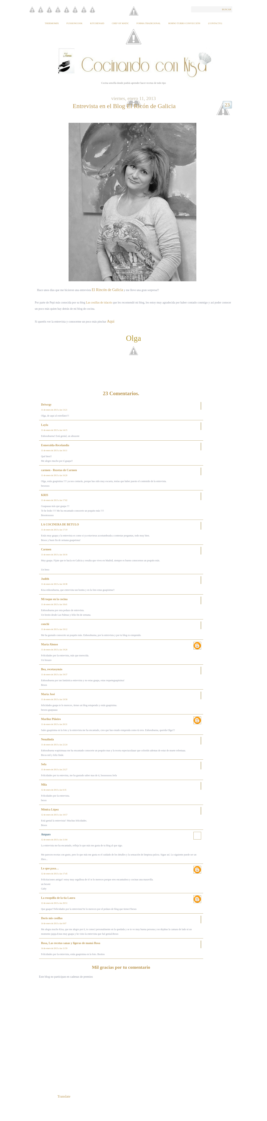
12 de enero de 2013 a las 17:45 (54, 873)
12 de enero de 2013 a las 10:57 (54, 815)
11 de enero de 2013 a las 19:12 (54, 629)
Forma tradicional (149, 23)
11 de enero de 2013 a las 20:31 (54, 724)
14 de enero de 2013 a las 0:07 (53, 923)
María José (48, 694)
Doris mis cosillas (52, 918)
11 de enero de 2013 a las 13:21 (54, 410)
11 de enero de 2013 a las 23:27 (54, 769)
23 (227, 104)
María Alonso (49, 644)
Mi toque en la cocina (54, 599)
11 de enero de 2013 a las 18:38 (54, 584)
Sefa (44, 764)
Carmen (46, 549)
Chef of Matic (120, 23)
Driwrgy (46, 404)
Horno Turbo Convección (184, 23)
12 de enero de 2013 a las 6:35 (53, 790)
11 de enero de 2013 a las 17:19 (54, 530)
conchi (45, 624)
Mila (44, 784)
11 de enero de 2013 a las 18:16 (54, 554)
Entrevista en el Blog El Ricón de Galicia (124, 105)
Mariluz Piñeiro (51, 719)
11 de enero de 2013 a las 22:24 (54, 744)
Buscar (226, 9)
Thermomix (52, 23)
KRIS (44, 495)
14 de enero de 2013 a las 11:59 (54, 948)
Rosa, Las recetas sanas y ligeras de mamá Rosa (70, 943)
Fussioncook (74, 23)
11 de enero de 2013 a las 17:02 (54, 500)
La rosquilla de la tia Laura (58, 897)
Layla (44, 424)
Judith (45, 578)
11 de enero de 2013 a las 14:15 (54, 430)
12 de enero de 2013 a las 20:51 (54, 903)
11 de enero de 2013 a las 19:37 (54, 674)
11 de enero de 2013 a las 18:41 (54, 604)
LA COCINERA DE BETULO (60, 524)
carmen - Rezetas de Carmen (59, 470)
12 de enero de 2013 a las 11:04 (54, 839)
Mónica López (50, 809)
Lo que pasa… (50, 868)
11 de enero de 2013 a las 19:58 (54, 699)
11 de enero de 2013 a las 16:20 (54, 475)
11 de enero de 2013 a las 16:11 (54, 450)
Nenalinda (47, 739)
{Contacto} (215, 23)
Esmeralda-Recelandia (55, 445)
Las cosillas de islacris (99, 302)
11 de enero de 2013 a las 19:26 (54, 649)
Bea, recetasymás (51, 669)
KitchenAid (97, 23)
